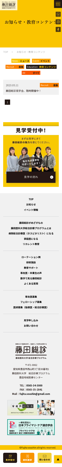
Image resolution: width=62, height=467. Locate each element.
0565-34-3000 (34, 385)
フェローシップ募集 (31, 302)
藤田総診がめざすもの (31, 222)
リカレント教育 (31, 244)
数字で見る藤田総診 (31, 278)
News (20, 61)
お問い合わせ (31, 325)
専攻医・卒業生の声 (31, 273)
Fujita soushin (28, 447)
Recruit (14, 67)
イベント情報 (31, 209)
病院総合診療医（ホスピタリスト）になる (31, 233)
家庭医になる (31, 238)
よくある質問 (31, 283)
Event (41, 61)
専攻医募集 (31, 296)
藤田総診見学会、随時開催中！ (23, 91)
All (31, 73)
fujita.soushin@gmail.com (34, 393)
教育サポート (31, 267)
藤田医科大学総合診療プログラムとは (31, 228)
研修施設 (31, 262)
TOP (5, 51)
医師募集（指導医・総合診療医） (31, 307)
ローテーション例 (31, 257)
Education (41, 67)
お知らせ (31, 204)
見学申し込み (31, 320)
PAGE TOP (58, 459)
